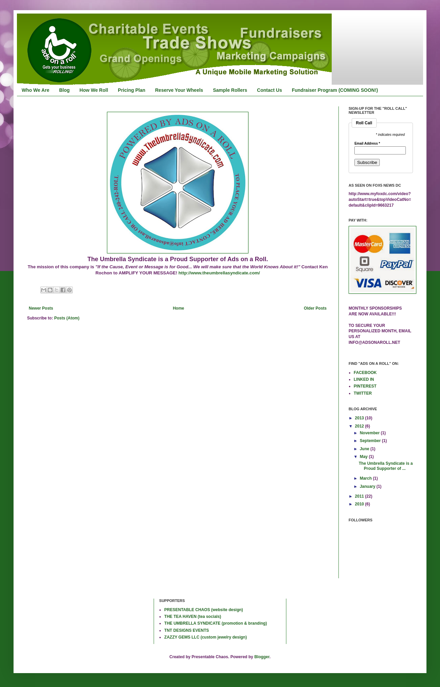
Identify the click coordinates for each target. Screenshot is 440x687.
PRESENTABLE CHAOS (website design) (203, 609)
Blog (64, 90)
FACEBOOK (365, 372)
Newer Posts (41, 308)
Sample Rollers (230, 90)
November (370, 433)
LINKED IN (364, 379)
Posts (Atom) (67, 318)
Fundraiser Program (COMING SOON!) (335, 90)
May (364, 456)
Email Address (367, 143)
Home (178, 308)
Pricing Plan (131, 90)
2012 (360, 426)
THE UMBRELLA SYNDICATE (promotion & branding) (215, 623)
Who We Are (35, 90)
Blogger (261, 656)
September (371, 440)
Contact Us (269, 90)
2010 (360, 504)
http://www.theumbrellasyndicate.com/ (219, 272)
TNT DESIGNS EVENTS (186, 630)
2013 (360, 418)
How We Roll (94, 90)
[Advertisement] (49, 621)
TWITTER (363, 393)
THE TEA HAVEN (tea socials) (192, 616)
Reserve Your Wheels (179, 90)
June (365, 448)
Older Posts (315, 308)
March (366, 478)
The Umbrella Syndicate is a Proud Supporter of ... (386, 466)
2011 (360, 496)
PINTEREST (365, 386)
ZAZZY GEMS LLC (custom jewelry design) (205, 637)
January (368, 486)
